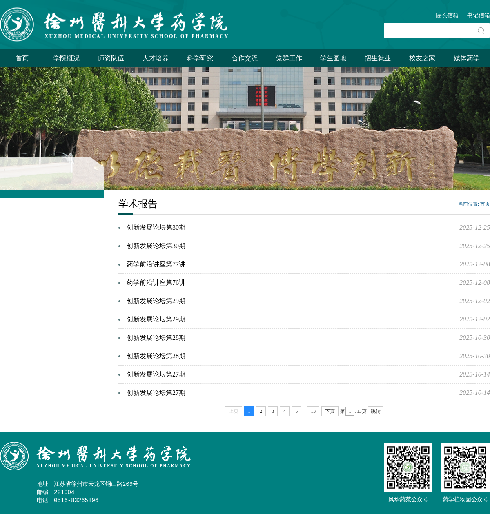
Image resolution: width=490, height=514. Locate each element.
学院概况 (66, 58)
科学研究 (200, 58)
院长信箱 (447, 15)
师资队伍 (111, 58)
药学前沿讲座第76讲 (156, 282)
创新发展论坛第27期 (156, 374)
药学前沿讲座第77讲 (156, 264)
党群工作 (289, 58)
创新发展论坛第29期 (156, 300)
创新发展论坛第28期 (156, 337)
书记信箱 (478, 15)
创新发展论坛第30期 (156, 227)
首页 (22, 58)
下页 (330, 411)
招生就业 (378, 58)
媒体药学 (467, 58)
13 (313, 411)
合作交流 (245, 58)
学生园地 (333, 58)
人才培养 (156, 58)
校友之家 (422, 58)
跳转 (376, 411)
